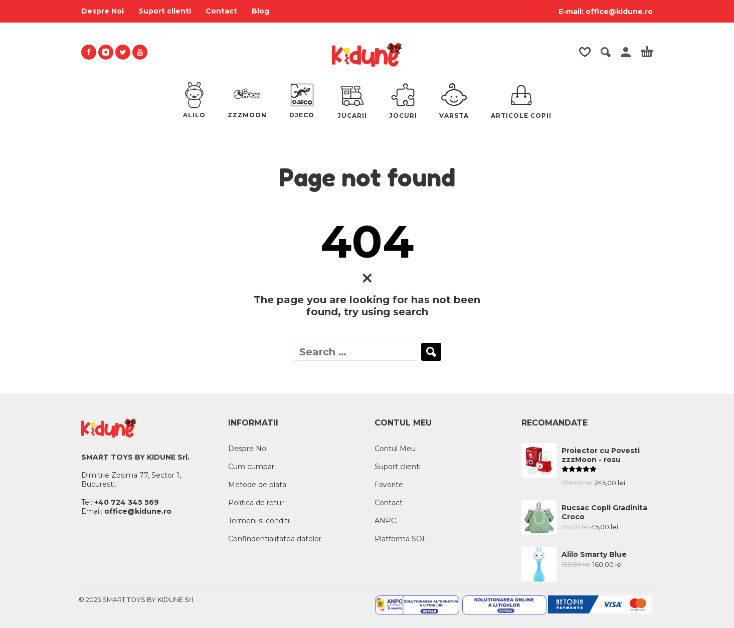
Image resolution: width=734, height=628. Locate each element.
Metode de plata (257, 484)
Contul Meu (395, 448)
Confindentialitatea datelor (274, 538)
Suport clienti (164, 11)
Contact (221, 11)
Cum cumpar (251, 466)
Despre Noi (102, 11)
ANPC (385, 520)
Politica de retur (256, 502)
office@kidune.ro (619, 11)
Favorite (389, 484)
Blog (260, 11)
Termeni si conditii (259, 520)
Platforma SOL (401, 538)
